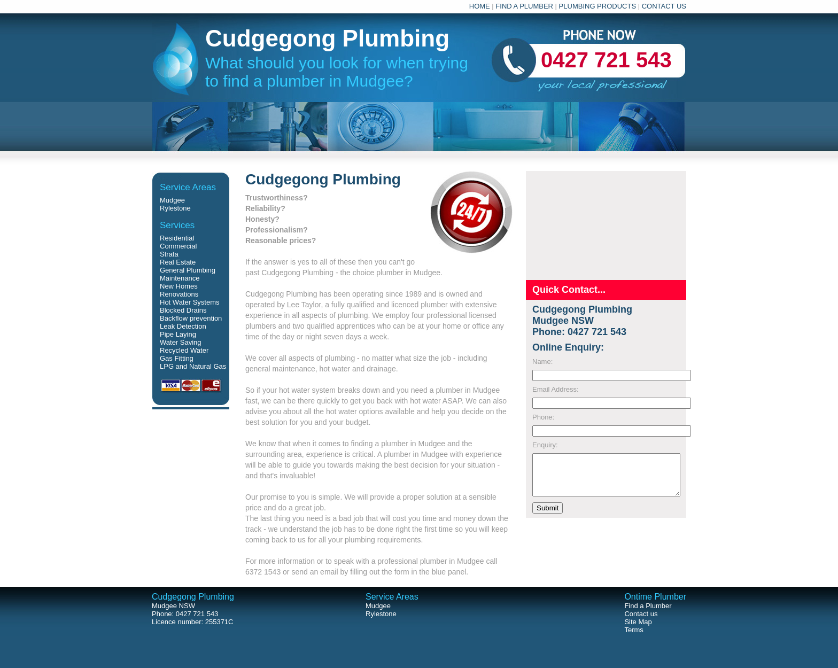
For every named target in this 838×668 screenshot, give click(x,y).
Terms (633, 630)
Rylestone (175, 208)
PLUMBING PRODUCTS (597, 6)
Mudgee (172, 200)
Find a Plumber (647, 606)
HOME (479, 6)
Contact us (640, 614)
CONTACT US (664, 6)
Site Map (637, 622)
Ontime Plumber (655, 596)
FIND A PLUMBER (524, 6)
